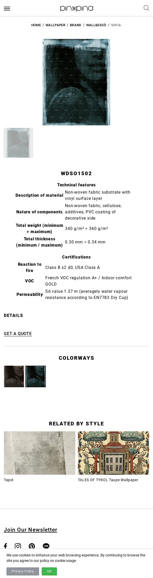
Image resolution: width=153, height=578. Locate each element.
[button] (18, 143)
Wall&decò (96, 25)
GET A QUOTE (18, 333)
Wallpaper (55, 25)
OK (49, 571)
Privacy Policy (23, 571)
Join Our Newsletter (30, 530)
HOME (36, 25)
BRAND (76, 25)
